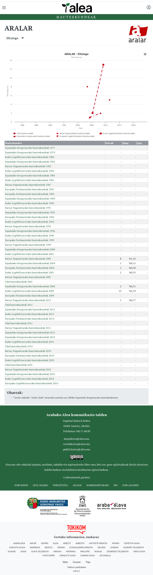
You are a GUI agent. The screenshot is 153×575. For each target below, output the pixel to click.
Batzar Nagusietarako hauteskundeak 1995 (28, 226)
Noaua (98, 551)
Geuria (102, 547)
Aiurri (44, 543)
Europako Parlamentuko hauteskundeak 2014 (29, 318)
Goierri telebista (133, 547)
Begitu (49, 547)
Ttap (87, 562)
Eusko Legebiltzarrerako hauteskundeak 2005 (29, 272)
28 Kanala (105, 555)
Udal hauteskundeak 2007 (19, 281)
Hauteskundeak (76, 17)
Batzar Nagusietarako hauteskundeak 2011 (28, 300)
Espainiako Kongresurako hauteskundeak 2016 (30, 337)
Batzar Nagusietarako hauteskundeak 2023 (28, 369)
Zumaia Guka (87, 555)
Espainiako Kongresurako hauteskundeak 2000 (30, 249)
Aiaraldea (19, 543)
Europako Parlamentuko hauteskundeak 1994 (29, 217)
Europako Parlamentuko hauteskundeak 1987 (29, 189)
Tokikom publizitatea (76, 567)
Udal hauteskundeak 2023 (19, 364)
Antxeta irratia (98, 543)
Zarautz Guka (67, 555)
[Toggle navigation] (4, 7)
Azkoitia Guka (17, 547)
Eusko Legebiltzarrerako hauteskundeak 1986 (29, 180)
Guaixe (12, 551)
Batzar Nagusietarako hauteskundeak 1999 (28, 244)
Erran (61, 547)
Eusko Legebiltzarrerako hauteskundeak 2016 (29, 341)
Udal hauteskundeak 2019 (19, 346)
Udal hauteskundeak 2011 (19, 304)
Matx (65, 562)
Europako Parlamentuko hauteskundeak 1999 (29, 240)
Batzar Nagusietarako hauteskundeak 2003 (28, 258)
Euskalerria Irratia (81, 547)
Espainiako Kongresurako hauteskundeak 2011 (30, 309)
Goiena (114, 547)
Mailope (85, 551)
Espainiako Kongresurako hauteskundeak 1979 (30, 152)
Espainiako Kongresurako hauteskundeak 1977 (30, 147)
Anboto (80, 543)
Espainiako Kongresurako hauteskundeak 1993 (30, 212)
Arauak (77, 485)
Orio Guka (139, 551)
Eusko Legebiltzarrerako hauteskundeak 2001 (29, 254)
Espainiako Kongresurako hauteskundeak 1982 (30, 161)
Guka (23, 551)
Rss (116, 485)
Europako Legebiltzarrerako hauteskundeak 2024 (31, 383)
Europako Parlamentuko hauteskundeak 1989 (29, 194)
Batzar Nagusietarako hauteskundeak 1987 (28, 184)
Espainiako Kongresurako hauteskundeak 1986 (30, 175)
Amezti (67, 543)
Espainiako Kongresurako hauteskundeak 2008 (30, 286)
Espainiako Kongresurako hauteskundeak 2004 (30, 263)
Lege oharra (40, 485)
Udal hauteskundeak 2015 (19, 323)
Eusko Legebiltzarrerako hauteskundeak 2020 (29, 360)
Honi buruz (21, 485)
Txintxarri (48, 555)
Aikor (33, 543)
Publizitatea (60, 485)
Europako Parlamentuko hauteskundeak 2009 (29, 295)
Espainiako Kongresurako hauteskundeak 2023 (30, 374)
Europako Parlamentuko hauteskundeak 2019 (29, 355)
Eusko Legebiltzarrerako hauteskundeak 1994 (29, 221)
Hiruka (57, 551)
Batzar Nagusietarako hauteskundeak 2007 (28, 277)
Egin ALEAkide (130, 485)
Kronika (71, 551)
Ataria (115, 543)
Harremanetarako (97, 485)
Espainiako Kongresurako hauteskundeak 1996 (30, 231)
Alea (55, 543)
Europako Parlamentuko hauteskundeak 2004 (29, 267)
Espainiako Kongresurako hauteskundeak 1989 (30, 198)
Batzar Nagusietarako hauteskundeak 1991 (28, 207)
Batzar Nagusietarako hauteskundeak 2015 (28, 328)
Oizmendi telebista (118, 551)
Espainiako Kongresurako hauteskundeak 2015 (30, 332)
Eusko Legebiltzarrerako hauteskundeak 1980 (29, 157)
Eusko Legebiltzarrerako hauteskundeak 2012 (29, 314)
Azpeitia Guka (132, 543)
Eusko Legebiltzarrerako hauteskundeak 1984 (29, 170)
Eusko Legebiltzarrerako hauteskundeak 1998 (29, 235)
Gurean (77, 562)
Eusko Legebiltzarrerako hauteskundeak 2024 (29, 378)
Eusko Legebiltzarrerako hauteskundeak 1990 (29, 203)
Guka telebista (40, 551)
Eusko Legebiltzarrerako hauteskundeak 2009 (29, 291)
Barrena (35, 547)
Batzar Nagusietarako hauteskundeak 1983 (28, 166)
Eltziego (15, 38)
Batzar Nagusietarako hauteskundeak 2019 (28, 351)
